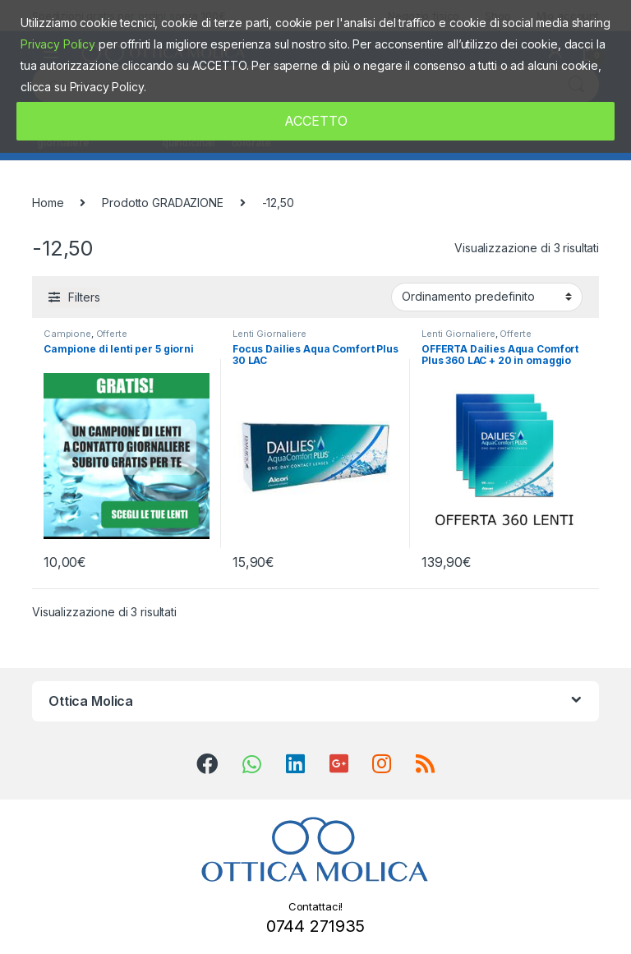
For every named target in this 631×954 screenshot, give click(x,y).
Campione (67, 333)
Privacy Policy (58, 44)
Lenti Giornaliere (269, 333)
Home (47, 203)
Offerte (111, 333)
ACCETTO (316, 121)
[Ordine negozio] (487, 297)
